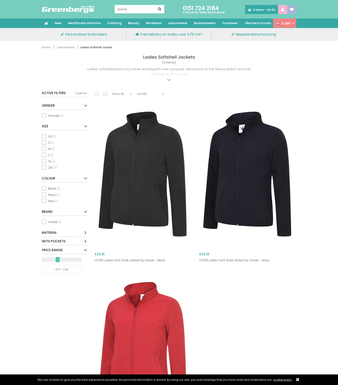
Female (55, 116)
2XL (52, 167)
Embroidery (115, 342)
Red (53, 201)
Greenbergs (68, 9)
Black (54, 188)
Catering (114, 23)
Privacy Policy (52, 342)
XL (51, 161)
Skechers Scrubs (258, 23)
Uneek (54, 222)
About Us (48, 332)
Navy (53, 195)
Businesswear (205, 23)
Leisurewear (178, 23)
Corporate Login (118, 332)
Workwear (154, 23)
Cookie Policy (52, 346)
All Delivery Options (250, 346)
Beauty (133, 23)
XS (52, 136)
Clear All (81, 93)
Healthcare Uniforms (84, 23)
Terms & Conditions (57, 351)
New (58, 23)
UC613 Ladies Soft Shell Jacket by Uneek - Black (113, 184)
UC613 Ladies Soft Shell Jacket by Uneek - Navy (165, 184)
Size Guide (49, 337)
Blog (45, 356)
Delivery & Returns (120, 346)
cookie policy (282, 380)
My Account (115, 351)
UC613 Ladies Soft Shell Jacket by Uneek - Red (216, 184)
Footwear (230, 23)
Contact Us (115, 337)
